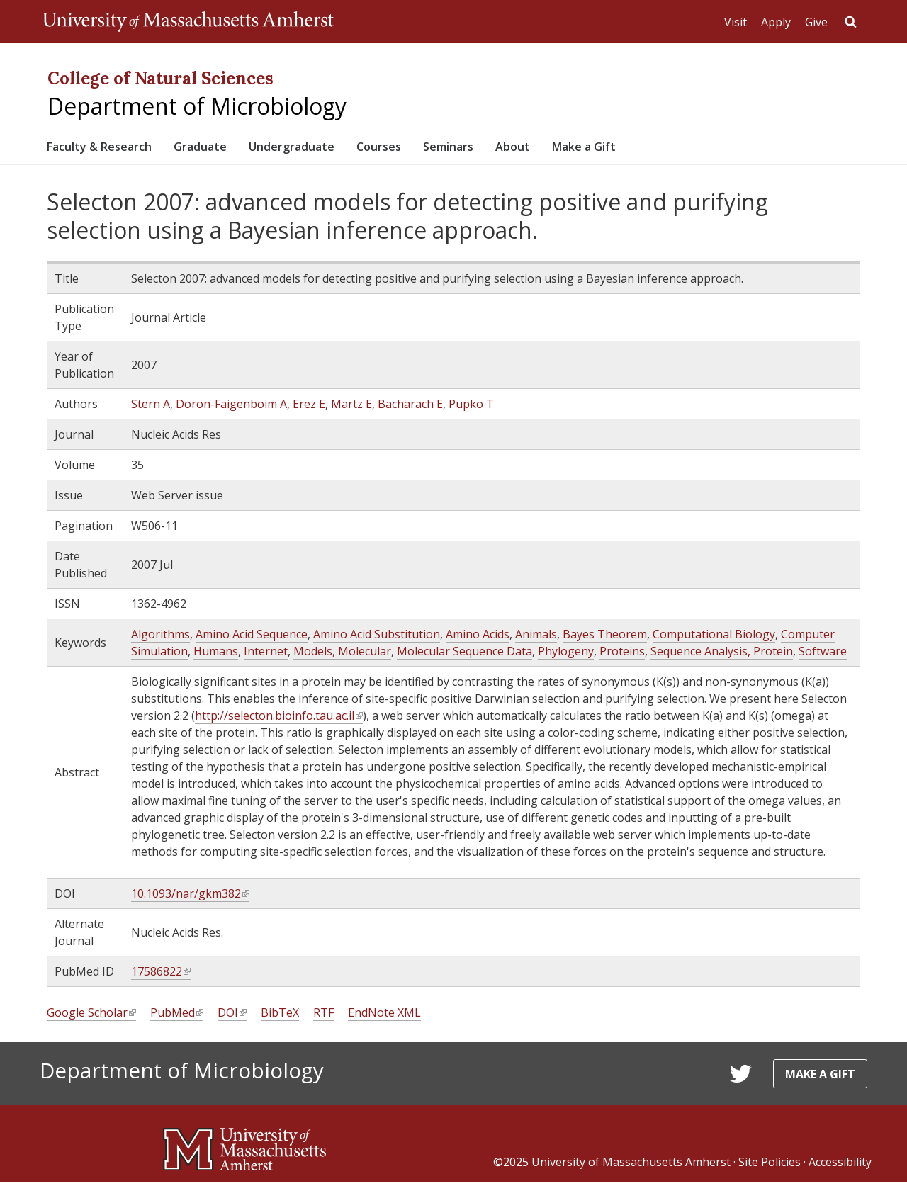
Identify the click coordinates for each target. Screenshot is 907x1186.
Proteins (622, 656)
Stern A (150, 409)
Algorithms (160, 639)
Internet (266, 656)
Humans (215, 656)
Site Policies (769, 1166)
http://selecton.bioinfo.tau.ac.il (279, 721)
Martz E (351, 409)
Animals (536, 639)
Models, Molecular (342, 656)
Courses (434, 148)
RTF (323, 1017)
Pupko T (471, 409)
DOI (232, 1018)
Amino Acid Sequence (252, 639)
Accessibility (840, 1166)
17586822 (161, 976)
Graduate (226, 148)
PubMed (176, 1018)
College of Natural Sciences (160, 78)
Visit (735, 22)
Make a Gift (673, 148)
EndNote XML (384, 1017)
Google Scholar (91, 1018)
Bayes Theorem (605, 639)
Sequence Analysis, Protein (721, 656)
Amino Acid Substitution (376, 639)
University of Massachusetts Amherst (631, 1166)
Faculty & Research (109, 148)
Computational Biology (714, 639)
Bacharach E (410, 409)
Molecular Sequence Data (464, 656)
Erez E (309, 409)
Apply (776, 22)
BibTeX (280, 1017)
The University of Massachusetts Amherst (188, 21)
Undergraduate (333, 148)
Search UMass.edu (850, 21)
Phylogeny (566, 656)
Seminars (515, 148)
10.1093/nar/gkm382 (190, 899)
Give (816, 22)
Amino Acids (477, 639)
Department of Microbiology (197, 106)
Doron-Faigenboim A (231, 409)
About (589, 148)
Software (823, 656)
